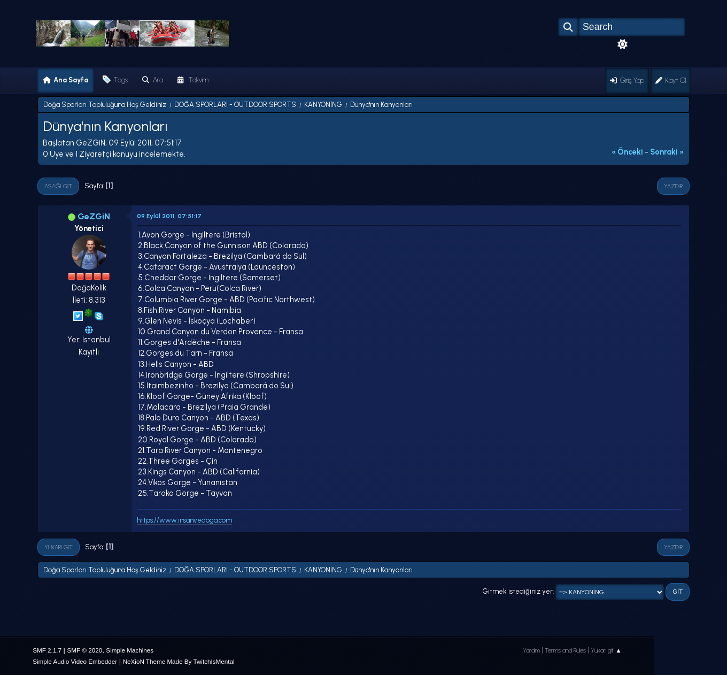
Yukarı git (58, 547)
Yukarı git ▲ (606, 650)
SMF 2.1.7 (47, 650)
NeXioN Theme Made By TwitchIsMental (179, 661)
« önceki (627, 152)
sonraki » (667, 152)
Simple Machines (129, 650)
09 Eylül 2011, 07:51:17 (169, 216)
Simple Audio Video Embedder (75, 661)
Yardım (531, 650)
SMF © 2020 (85, 650)
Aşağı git (58, 186)
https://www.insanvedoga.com (184, 520)
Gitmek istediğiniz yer (518, 591)
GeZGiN (94, 216)
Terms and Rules (565, 650)
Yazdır (673, 186)
